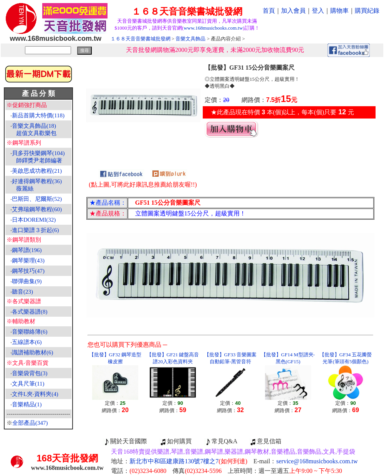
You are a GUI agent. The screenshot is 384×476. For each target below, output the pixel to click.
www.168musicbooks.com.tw (213, 28)
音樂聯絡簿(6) (30, 332)
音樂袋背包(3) (30, 373)
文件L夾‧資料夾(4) (35, 394)
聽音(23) (22, 292)
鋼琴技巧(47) (28, 271)
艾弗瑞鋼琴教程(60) (37, 209)
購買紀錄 (367, 10)
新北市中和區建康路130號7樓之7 (188, 461)
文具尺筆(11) (28, 384)
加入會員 (293, 10)
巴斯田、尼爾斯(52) (37, 199)
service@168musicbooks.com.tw (317, 461)
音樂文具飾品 (190, 39)
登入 (318, 10)
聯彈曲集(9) (27, 281)
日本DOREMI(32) (34, 220)
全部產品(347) (30, 423)
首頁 (269, 10)
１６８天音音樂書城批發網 (140, 39)
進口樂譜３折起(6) (35, 230)
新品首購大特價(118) (38, 115)
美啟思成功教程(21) (37, 171)
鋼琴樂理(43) (28, 260)
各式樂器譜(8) (30, 312)
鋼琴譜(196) (27, 250)
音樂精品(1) (27, 404)
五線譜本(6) (27, 342)
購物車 (339, 10)
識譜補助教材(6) (32, 352)
